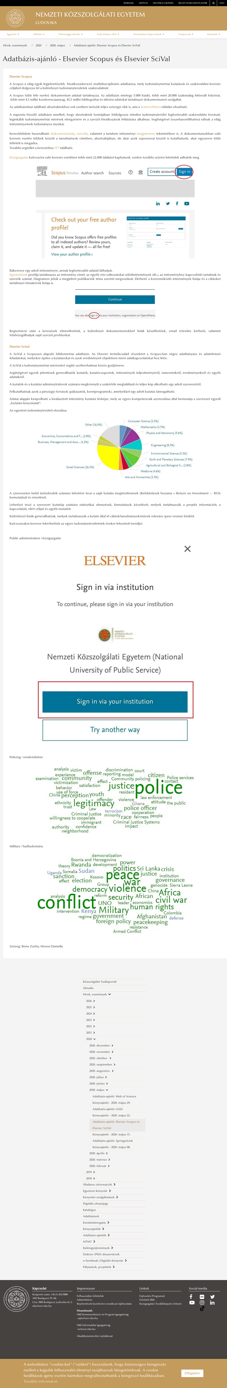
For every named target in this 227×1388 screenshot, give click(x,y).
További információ (41, 1382)
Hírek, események (16, 45)
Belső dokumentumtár (193, 3)
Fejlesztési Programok (152, 1296)
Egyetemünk (19, 275)
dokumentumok (62, 134)
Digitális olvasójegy (95, 1203)
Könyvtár (213, 34)
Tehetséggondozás (70, 34)
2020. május (58, 45)
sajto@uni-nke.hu (87, 1318)
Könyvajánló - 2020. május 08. (111, 1147)
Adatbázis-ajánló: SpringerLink (113, 1141)
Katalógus (89, 1210)
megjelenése (146, 134)
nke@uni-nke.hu (42, 1306)
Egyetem (13, 34)
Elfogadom (192, 1373)
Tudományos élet (108, 34)
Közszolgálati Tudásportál (99, 981)
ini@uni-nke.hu (86, 1329)
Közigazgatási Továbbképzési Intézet (160, 1304)
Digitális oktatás (163, 3)
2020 (39, 45)
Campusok (185, 34)
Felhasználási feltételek (90, 1296)
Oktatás (38, 34)
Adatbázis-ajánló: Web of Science (114, 1096)
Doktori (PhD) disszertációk (101, 1254)
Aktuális (88, 988)
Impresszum (86, 1288)
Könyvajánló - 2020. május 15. (111, 1134)
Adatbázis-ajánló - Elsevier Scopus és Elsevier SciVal (86, 59)
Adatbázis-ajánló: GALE (108, 1109)
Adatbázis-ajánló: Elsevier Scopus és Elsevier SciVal (107, 45)
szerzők (82, 134)
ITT (57, 148)
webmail (129, 3)
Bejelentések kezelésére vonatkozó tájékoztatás (104, 1304)
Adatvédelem (84, 1300)
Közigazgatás (19, 157)
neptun (143, 3)
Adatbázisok (91, 1216)
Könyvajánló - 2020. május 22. (111, 1115)
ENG (222, 3)
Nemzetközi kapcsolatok (148, 34)
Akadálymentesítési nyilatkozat (95, 1336)
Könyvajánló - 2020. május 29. (111, 1103)
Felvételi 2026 (147, 1300)
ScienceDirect (151, 107)
